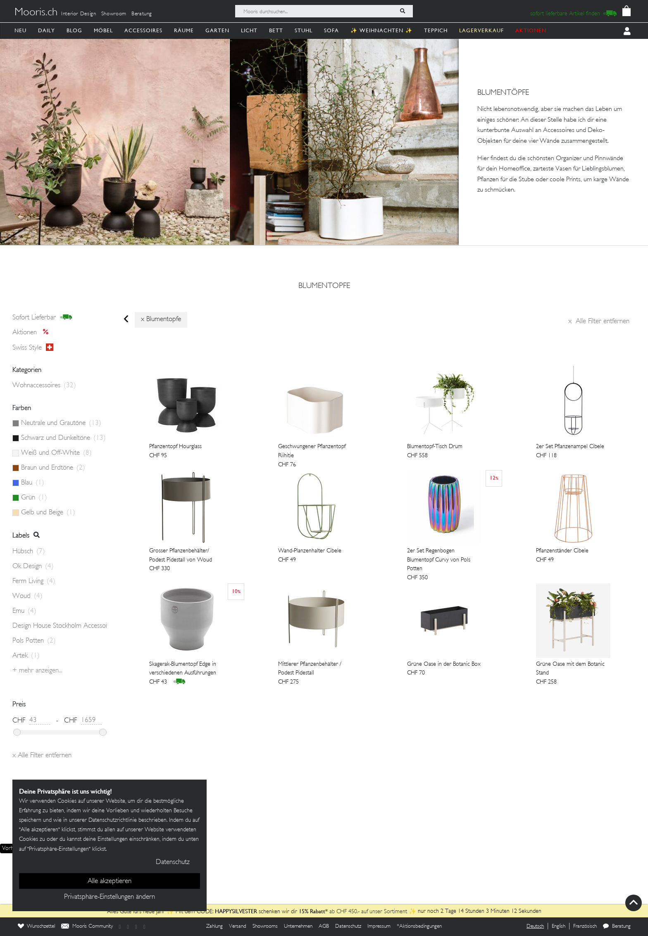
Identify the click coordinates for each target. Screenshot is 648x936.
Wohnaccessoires (44, 385)
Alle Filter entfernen (598, 321)
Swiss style (32, 347)
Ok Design (33, 566)
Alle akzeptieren (109, 881)
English (558, 926)
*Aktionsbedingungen (419, 926)
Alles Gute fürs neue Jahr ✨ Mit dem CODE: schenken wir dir (203, 911)
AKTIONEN (530, 30)
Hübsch (28, 551)
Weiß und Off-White (56, 453)
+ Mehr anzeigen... (37, 670)
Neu (20, 30)
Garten (217, 30)
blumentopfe (324, 286)
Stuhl (303, 30)
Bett (276, 30)
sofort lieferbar (42, 317)
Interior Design (78, 14)
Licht (249, 30)
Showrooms (265, 926)
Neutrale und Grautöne (61, 423)
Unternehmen (298, 926)
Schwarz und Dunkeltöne (63, 438)
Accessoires (143, 30)
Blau (32, 483)
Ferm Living (33, 581)
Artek (26, 656)
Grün (34, 497)
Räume (184, 30)
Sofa (331, 30)
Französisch (585, 926)
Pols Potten (34, 641)
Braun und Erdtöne (53, 468)
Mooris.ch (35, 12)
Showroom (113, 14)
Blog (74, 30)
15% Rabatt (312, 911)
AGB (324, 926)
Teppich (436, 30)
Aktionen (32, 332)
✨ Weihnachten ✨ (381, 30)
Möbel (103, 30)
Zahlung (214, 926)
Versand (237, 926)
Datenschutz (348, 926)
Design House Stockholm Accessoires (59, 626)
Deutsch (535, 926)
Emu (24, 611)
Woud (27, 596)
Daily (46, 30)
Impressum (379, 926)
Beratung (141, 14)
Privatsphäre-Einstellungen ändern (109, 897)
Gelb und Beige (48, 512)
